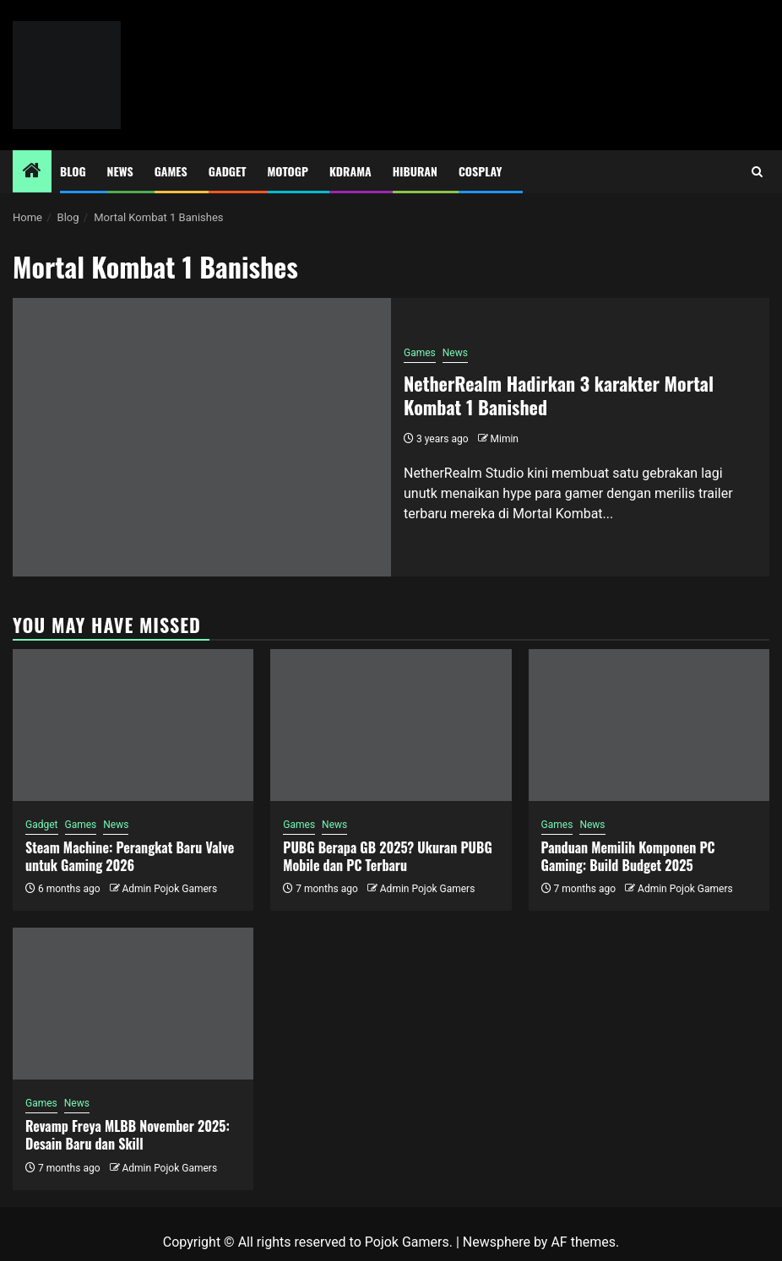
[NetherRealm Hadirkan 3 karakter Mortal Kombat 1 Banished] (202, 437)
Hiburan (415, 171)
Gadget (228, 171)
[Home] (32, 172)
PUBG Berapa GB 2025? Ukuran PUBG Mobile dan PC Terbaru (387, 856)
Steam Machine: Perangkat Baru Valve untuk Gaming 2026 (129, 856)
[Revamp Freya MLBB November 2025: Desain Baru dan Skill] (133, 1004)
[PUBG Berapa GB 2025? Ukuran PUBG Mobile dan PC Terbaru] (390, 725)
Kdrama (350, 171)
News (120, 171)
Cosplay (480, 171)
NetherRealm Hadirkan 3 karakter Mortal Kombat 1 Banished (559, 395)
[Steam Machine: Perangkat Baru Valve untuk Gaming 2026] (133, 725)
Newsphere (496, 1242)
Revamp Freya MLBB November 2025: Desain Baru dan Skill (127, 1135)
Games (171, 171)
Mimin (505, 439)
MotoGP (288, 171)
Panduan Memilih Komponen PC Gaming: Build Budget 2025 (628, 856)
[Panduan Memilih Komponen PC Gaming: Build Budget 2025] (649, 725)
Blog (73, 171)
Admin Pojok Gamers (169, 889)
